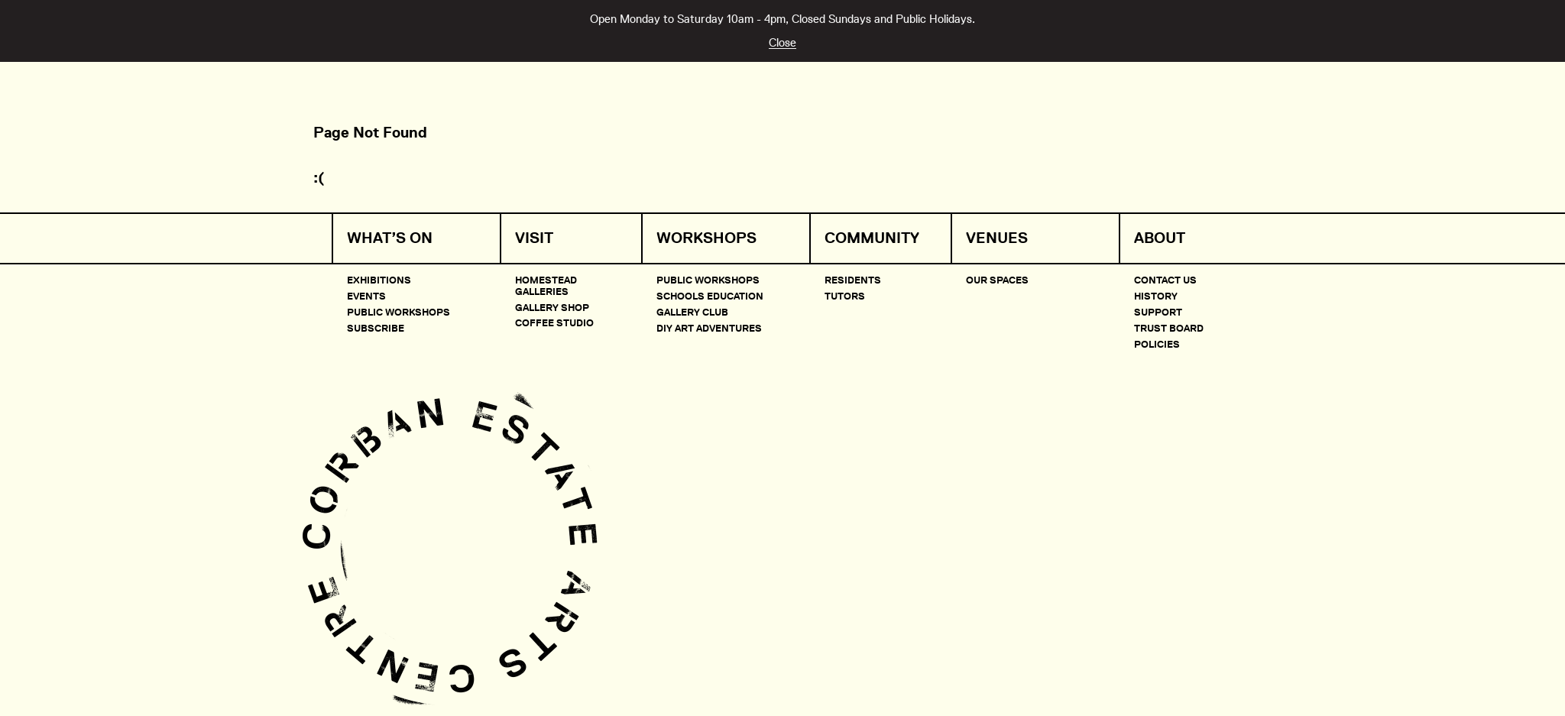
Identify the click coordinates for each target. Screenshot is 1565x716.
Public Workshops (398, 312)
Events (366, 296)
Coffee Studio (554, 322)
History (1156, 296)
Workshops (706, 238)
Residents (853, 280)
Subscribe (375, 328)
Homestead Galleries (546, 285)
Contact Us (1165, 280)
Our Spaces (997, 280)
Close (782, 42)
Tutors (845, 296)
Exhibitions (379, 280)
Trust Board (1169, 328)
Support (1158, 312)
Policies (1157, 344)
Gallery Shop (552, 307)
